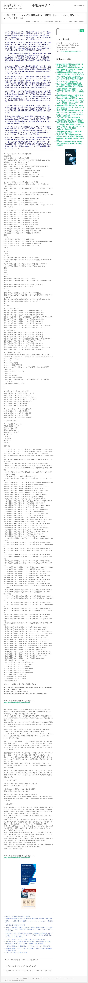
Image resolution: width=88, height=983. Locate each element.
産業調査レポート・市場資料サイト (29, 5)
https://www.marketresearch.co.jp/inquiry (17, 702)
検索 (57, 28)
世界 (31, 960)
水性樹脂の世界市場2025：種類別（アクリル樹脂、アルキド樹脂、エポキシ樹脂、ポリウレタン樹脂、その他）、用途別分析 (70, 74)
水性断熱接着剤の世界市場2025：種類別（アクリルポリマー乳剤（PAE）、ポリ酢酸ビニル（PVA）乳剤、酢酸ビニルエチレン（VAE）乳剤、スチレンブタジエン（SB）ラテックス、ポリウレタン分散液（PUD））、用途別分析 (70, 125)
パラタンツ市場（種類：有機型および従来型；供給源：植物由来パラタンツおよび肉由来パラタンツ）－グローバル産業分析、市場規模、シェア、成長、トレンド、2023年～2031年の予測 (29, 929)
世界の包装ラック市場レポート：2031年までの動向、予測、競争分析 (24, 943)
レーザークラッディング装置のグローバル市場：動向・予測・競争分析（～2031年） (29, 941)
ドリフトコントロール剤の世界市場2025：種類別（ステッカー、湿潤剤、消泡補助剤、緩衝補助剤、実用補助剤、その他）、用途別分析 (70, 137)
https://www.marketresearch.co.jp (71, 51)
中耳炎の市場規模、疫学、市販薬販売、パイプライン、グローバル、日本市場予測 (28, 946)
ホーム (30, 21)
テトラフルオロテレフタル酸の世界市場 (16, 952)
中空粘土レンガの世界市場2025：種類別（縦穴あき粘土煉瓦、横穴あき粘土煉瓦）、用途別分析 (70, 143)
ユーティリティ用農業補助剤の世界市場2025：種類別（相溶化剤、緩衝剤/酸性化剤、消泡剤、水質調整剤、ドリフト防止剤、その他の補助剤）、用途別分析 (70, 85)
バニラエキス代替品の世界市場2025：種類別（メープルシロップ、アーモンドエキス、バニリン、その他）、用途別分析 (70, 79)
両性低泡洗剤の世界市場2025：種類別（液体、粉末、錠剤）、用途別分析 (69, 65)
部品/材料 (35, 960)
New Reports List (79, 5)
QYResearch (26, 960)
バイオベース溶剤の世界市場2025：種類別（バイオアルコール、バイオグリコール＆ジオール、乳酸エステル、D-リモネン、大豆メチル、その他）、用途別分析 (70, 101)
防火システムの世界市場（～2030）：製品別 (18, 916)
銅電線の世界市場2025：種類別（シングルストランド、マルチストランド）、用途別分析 (70, 91)
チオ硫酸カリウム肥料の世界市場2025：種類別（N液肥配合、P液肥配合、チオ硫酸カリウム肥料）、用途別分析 (69, 69)
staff (7, 960)
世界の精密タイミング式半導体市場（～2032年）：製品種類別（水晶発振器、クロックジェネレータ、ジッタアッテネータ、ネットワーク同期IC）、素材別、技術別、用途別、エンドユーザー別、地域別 (29, 935)
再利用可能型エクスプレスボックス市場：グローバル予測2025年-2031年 (27, 971)
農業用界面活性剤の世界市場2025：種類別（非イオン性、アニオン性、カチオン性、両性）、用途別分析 (70, 107)
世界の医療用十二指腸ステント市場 (15, 925)
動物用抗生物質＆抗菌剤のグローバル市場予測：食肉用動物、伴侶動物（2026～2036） (29, 918)
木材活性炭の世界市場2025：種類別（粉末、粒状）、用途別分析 (69, 132)
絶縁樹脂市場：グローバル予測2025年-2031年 (21, 966)
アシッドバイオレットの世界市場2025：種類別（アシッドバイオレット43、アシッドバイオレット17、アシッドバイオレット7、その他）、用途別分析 (70, 113)
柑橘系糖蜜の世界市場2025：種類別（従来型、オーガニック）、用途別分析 (69, 96)
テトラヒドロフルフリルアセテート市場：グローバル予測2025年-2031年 (25, 939)
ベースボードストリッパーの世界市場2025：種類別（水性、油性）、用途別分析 (69, 118)
